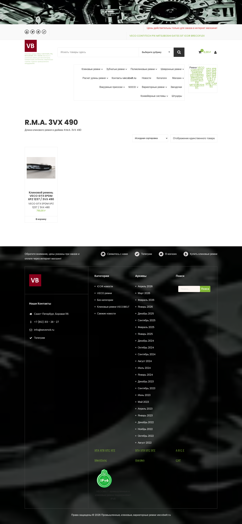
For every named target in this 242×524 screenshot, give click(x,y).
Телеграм (146, 261)
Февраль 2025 (146, 515)
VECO (132, 36)
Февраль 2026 (146, 488)
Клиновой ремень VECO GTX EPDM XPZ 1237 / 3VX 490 (41, 196)
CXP (214, 83)
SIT (182, 36)
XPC (208, 71)
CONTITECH (144, 36)
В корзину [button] (41, 219)
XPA (208, 69)
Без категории (105, 488)
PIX (154, 36)
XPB (214, 69)
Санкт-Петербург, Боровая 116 (51, 502)
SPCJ (211, 81)
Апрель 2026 (145, 475)
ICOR (187, 36)
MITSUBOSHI (163, 36)
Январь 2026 (145, 495)
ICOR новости (105, 475)
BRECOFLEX (198, 36)
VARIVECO (197, 70)
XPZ (213, 71)
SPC (208, 76)
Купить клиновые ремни (203, 261)
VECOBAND (197, 75)
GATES (175, 36)
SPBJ (208, 83)
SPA (208, 74)
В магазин (171, 261)
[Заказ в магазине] (150, 138)
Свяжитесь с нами (117, 261)
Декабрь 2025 (146, 502)
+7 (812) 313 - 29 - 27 (46, 510)
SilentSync (197, 77)
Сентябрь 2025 (146, 509)
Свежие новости (106, 502)
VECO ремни (104, 481)
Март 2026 (144, 481)
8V (211, 86)
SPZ (214, 76)
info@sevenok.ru (44, 518)
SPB (214, 74)
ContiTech (197, 80)
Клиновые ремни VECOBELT (113, 495)
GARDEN (197, 72)
